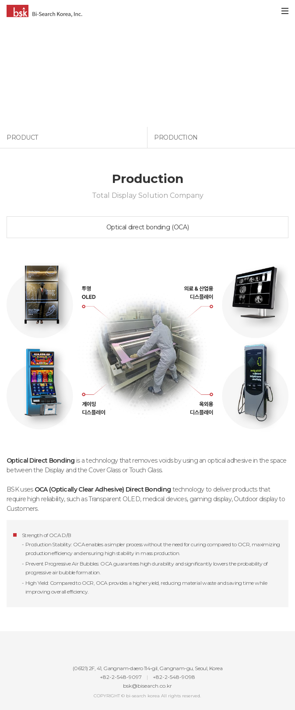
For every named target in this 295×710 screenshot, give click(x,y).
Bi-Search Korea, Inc (44, 11)
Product (22, 137)
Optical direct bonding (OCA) (147, 227)
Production (176, 137)
